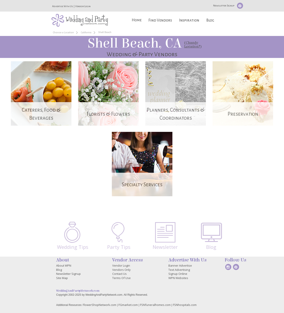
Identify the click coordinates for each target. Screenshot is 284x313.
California (86, 32)
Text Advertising (179, 270)
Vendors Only (121, 270)
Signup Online (177, 274)
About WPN (63, 265)
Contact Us (119, 274)
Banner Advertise (180, 265)
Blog (210, 20)
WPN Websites (178, 278)
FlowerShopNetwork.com (99, 305)
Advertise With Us (62, 6)
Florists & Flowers (108, 114)
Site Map (62, 278)
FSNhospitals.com (185, 305)
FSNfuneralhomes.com (155, 305)
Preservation (243, 114)
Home (137, 20)
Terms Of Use (121, 278)
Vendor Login (83, 6)
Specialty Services (142, 184)
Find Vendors (160, 20)
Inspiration (189, 20)
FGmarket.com (128, 305)
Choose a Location (63, 32)
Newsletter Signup (223, 5)
